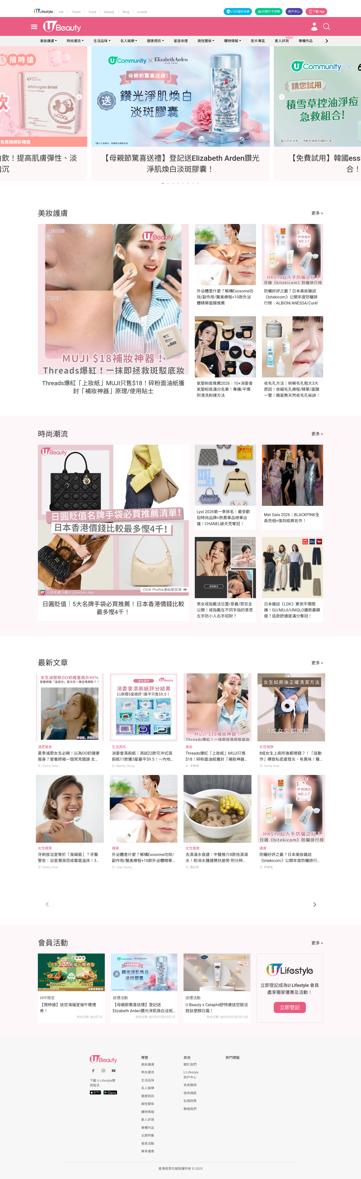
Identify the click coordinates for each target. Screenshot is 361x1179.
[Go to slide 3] (172, 183)
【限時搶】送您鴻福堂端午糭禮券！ (68, 1007)
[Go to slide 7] (193, 183)
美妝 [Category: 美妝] (189, 747)
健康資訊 (154, 41)
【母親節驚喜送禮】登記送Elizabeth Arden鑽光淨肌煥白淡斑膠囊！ (143, 1008)
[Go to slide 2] (167, 183)
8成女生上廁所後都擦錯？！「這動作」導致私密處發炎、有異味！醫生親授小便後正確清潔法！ (290, 759)
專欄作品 (147, 1128)
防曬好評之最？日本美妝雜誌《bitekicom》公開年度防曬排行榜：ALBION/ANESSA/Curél (291, 297)
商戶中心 (294, 11)
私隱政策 (190, 1101)
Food (92, 12)
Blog (126, 12)
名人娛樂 (127, 41)
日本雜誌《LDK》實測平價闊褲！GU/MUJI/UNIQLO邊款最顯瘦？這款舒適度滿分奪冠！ (292, 610)
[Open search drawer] (326, 26)
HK (61, 12)
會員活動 (147, 1143)
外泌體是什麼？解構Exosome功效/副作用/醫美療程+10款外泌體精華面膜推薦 (225, 297)
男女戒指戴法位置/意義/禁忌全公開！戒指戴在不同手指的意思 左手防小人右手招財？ (225, 610)
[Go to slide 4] (177, 183)
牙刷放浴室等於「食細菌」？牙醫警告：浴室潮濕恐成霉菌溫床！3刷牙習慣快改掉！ (69, 860)
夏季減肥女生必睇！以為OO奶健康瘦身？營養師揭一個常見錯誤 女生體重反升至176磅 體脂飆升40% (69, 759)
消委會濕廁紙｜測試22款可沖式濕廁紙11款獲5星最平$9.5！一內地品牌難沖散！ (143, 759)
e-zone (142, 12)
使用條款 (190, 1093)
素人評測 (147, 1120)
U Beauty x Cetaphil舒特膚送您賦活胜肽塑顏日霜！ (217, 1007)
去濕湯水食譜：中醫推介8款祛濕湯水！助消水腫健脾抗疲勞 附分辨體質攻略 (217, 860)
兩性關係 (205, 41)
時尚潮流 (74, 41)
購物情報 (231, 41)
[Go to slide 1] (162, 183)
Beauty (109, 12)
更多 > (317, 213)
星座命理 (181, 41)
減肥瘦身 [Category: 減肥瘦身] (45, 747)
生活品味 (101, 41)
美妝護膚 (47, 41)
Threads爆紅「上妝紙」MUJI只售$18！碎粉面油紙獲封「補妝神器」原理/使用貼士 (217, 759)
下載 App (316, 11)
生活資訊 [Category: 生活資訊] (119, 747)
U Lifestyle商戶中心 (191, 1074)
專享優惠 (147, 1151)
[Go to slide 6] (188, 183)
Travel (76, 12)
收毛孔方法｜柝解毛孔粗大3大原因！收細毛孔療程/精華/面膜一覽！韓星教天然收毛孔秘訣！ (292, 389)
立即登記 (290, 1007)
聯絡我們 (190, 1109)
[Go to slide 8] (198, 183)
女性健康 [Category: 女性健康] (266, 747)
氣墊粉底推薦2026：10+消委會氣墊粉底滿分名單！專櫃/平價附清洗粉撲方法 (225, 389)
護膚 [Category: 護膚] (115, 848)
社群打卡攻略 (268, 11)
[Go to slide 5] (183, 183)
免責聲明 (190, 1085)
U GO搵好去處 (237, 11)
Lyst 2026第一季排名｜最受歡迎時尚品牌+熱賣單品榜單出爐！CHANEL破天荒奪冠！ (223, 517)
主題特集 (147, 1135)
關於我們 (190, 1064)
